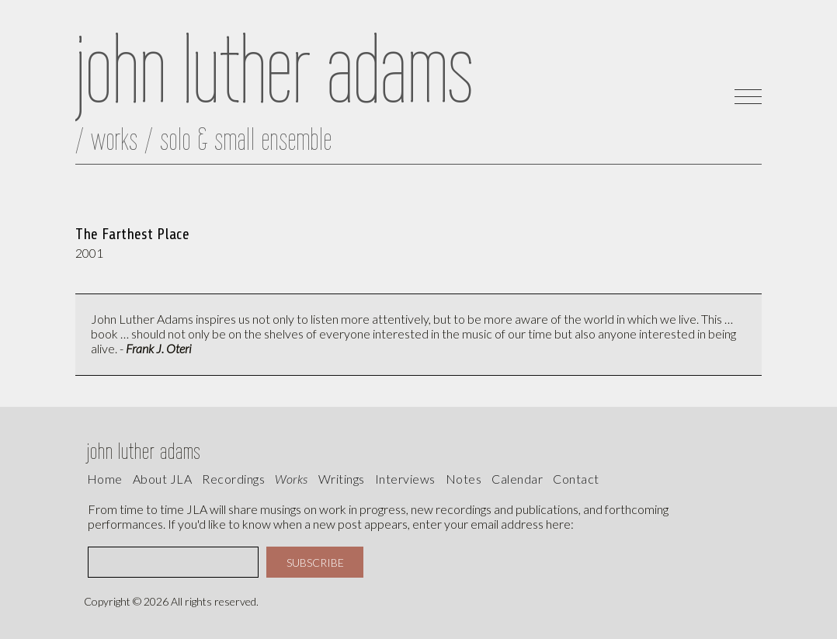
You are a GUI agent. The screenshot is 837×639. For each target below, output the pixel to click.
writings (341, 478)
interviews (405, 478)
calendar (517, 478)
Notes (464, 478)
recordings (233, 478)
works (291, 478)
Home (105, 478)
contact (576, 478)
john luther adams (144, 451)
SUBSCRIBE (315, 562)
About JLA (163, 478)
